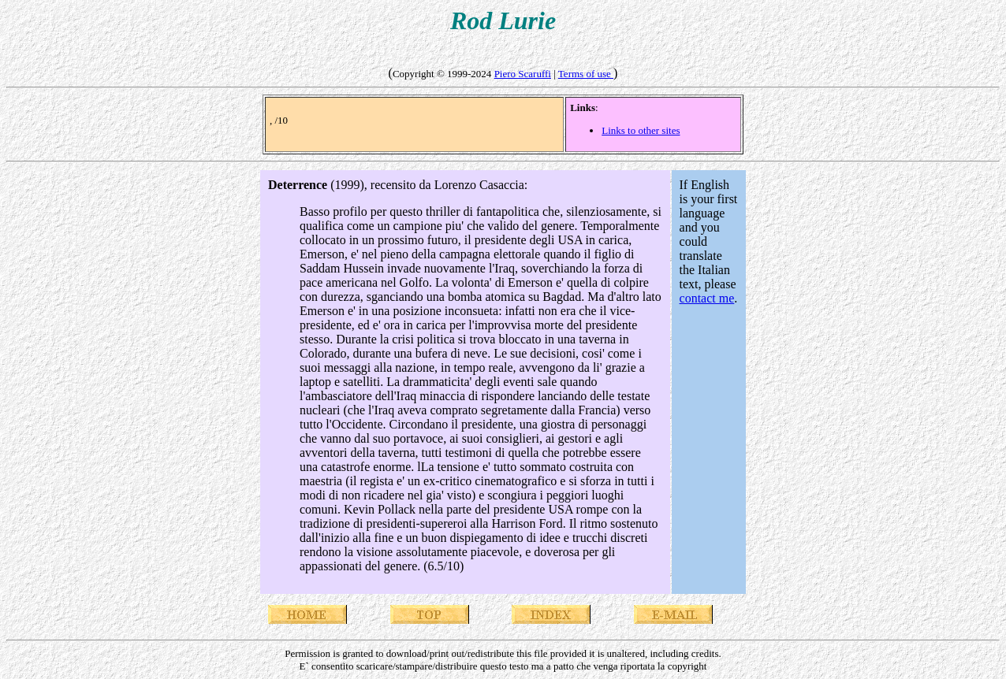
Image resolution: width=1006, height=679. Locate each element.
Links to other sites (641, 130)
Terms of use (585, 74)
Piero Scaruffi (522, 74)
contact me (707, 298)
